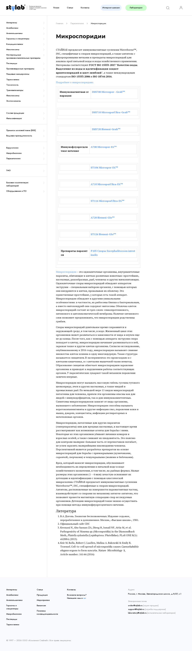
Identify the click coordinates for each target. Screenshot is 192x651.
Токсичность (12, 84)
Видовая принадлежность (19, 135)
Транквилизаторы (14, 90)
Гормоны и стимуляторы (17, 38)
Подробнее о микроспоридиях (74, 82)
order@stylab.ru (135, 605)
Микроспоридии (66, 272)
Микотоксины (12, 49)
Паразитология (13, 158)
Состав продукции (15, 113)
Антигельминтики (14, 33)
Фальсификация (14, 118)
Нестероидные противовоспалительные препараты (23, 56)
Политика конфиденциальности (47, 612)
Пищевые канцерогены (17, 74)
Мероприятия (43, 600)
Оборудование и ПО (16, 191)
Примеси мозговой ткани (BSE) (21, 130)
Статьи (70, 7)
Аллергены (11, 22)
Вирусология (12, 147)
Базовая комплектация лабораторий (17, 184)
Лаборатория (136, 7)
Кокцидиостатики (14, 44)
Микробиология (14, 153)
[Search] (166, 7)
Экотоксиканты (13, 100)
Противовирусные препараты (20, 68)
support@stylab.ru (136, 609)
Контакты (85, 7)
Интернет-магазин (111, 7)
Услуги (56, 7)
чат (84, 598)
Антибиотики (12, 27)
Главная (59, 23)
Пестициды (11, 63)
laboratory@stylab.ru (137, 612)
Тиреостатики (12, 79)
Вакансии (41, 605)
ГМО (8, 170)
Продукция (42, 594)
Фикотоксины (12, 95)
